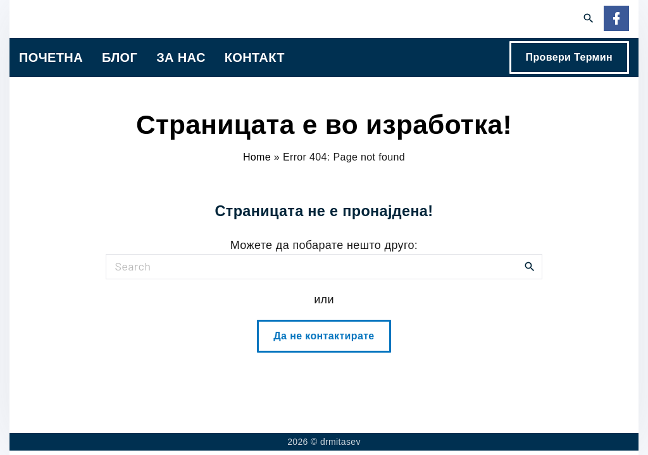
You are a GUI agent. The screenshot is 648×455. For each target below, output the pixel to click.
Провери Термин (569, 57)
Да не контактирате (323, 336)
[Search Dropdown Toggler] (589, 18)
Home (257, 157)
